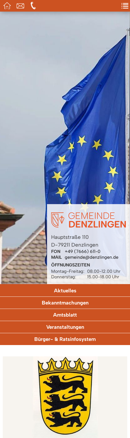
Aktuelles (65, 290)
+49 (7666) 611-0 (82, 251)
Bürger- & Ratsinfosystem (65, 339)
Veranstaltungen (65, 327)
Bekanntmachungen (65, 303)
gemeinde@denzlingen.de (91, 257)
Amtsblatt (65, 315)
